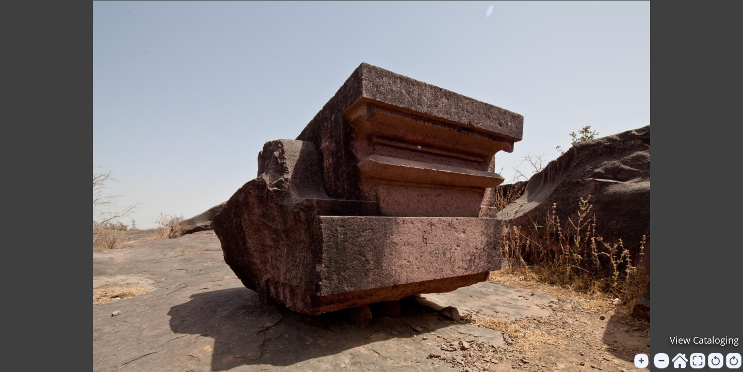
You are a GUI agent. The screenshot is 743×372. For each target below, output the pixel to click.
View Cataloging (704, 340)
